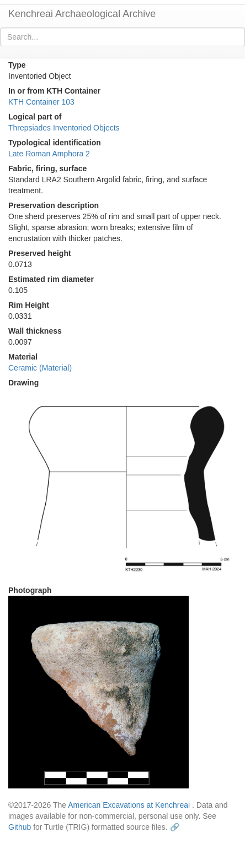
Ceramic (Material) (40, 367)
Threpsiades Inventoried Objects (64, 127)
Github (19, 827)
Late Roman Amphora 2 (49, 153)
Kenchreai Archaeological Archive (82, 13)
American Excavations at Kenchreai (129, 805)
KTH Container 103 (41, 101)
